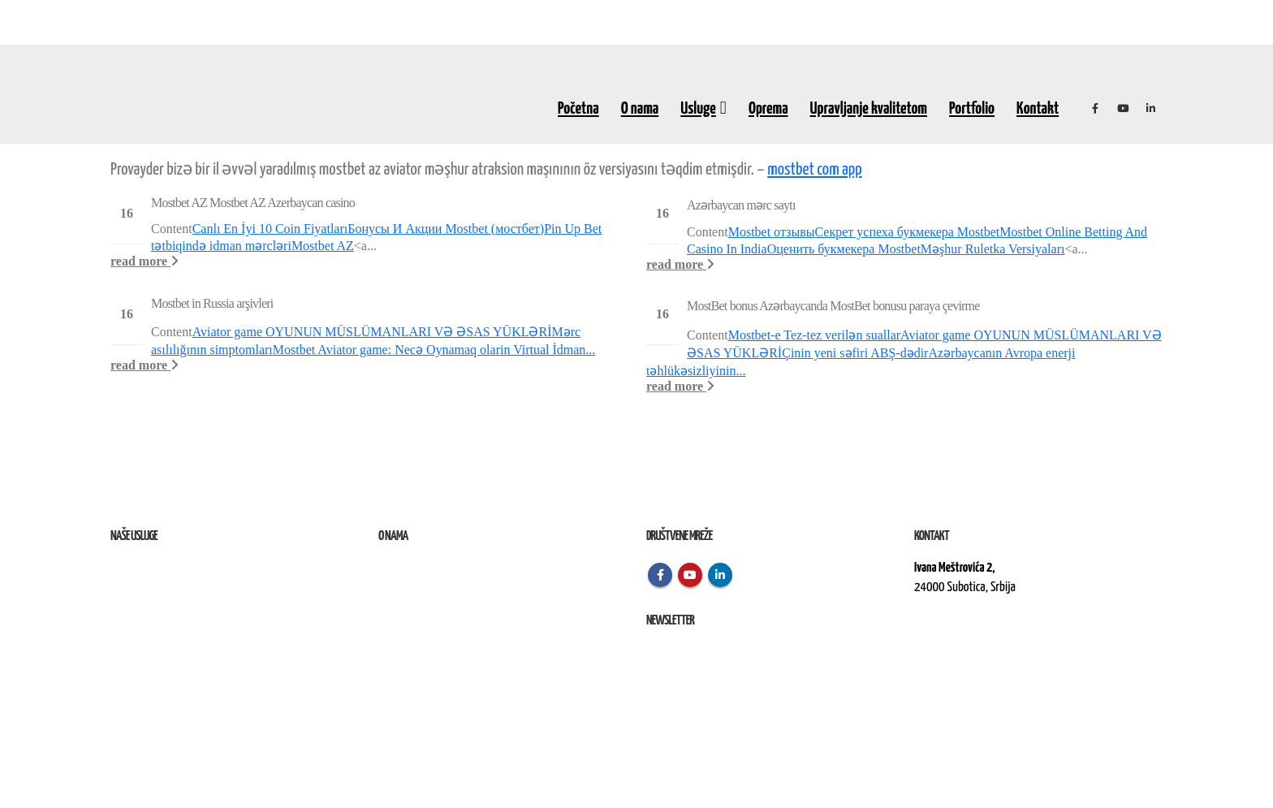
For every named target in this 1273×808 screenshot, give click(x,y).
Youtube (690, 575)
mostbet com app (814, 170)
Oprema (768, 109)
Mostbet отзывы (771, 232)
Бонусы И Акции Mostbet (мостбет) (445, 228)
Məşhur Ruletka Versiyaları (993, 249)
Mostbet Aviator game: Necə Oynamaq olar (386, 349)
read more (144, 261)
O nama (640, 109)
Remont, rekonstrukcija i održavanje (186, 587)
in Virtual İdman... (547, 349)
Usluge (698, 109)
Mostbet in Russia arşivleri (212, 303)
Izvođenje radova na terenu (166, 607)
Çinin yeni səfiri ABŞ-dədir (855, 353)
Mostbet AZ (322, 246)
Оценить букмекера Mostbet (844, 249)
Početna (578, 109)
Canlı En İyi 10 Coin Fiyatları (270, 228)
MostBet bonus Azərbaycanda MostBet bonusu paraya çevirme (833, 306)
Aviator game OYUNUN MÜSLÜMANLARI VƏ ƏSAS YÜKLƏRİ (372, 332)
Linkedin (720, 575)
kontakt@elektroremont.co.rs (978, 643)
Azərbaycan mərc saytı (741, 205)
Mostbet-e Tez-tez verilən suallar (814, 335)
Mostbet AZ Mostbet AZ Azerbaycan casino (253, 203)
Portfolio (972, 109)
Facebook (660, 575)
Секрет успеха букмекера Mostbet (906, 232)
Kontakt (1037, 109)
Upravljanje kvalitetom (868, 109)
